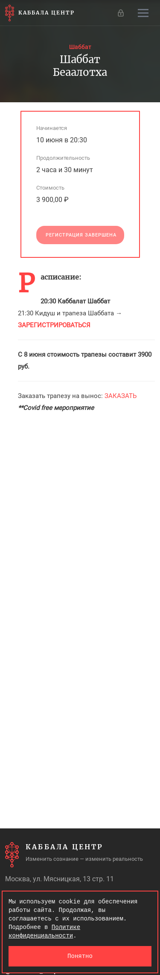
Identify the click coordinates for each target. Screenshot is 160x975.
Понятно (80, 956)
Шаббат (80, 46)
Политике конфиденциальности (44, 931)
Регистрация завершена (81, 235)
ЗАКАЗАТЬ (121, 396)
